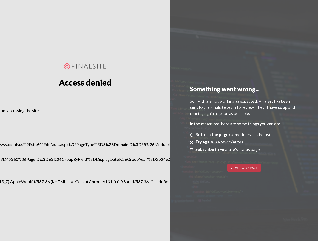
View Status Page (244, 167)
